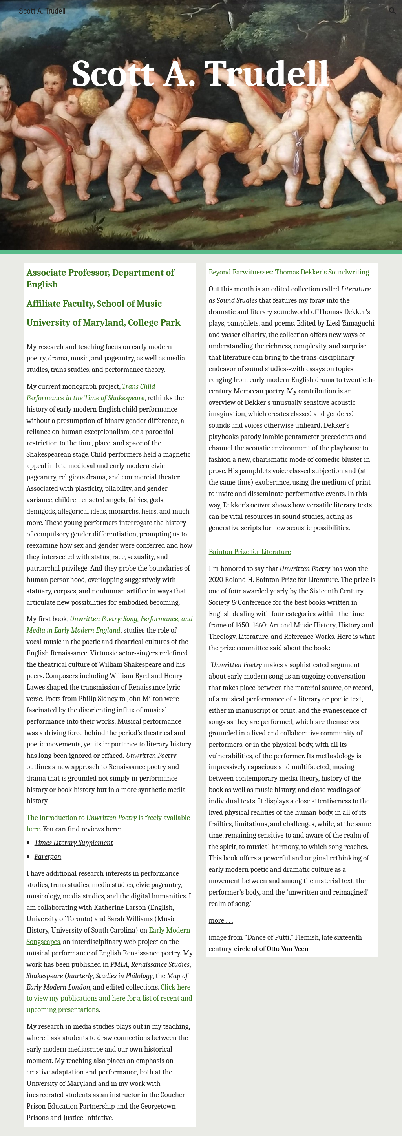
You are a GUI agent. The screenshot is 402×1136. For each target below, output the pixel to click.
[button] (9, 11)
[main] (201, 127)
